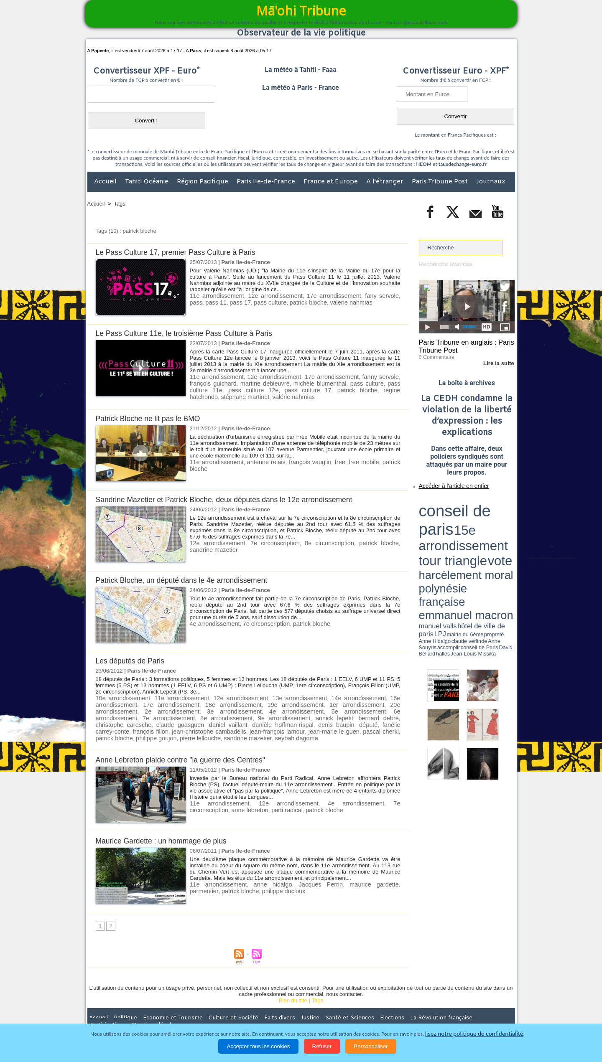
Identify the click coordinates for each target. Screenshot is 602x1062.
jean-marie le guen (137, 727)
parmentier (385, 873)
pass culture (248, 302)
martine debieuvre (236, 383)
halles (456, 530)
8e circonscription (314, 541)
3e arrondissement (161, 709)
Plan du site (293, 990)
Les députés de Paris (133, 659)
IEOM (424, 164)
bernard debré (242, 715)
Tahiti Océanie (147, 182)
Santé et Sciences (319, 1007)
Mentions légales (491, 1007)
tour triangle (478, 509)
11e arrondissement (215, 295)
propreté (447, 527)
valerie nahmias (322, 302)
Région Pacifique (203, 182)
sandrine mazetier (335, 727)
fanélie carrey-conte (233, 721)
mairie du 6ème (433, 527)
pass (392, 295)
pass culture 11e (365, 383)
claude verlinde (477, 527)
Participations (450, 1007)
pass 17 (221, 302)
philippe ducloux (245, 880)
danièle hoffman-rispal (123, 721)
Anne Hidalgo (460, 527)
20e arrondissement (366, 702)
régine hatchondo (327, 389)
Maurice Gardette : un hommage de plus (167, 830)
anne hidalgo (261, 873)
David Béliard (444, 530)
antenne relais (258, 460)
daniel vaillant (382, 715)
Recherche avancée (443, 264)
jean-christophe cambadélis (331, 721)
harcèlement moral (441, 516)
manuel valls (473, 523)
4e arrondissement (212, 622)
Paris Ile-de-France (267, 182)
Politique (121, 1007)
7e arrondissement (366, 709)
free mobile (344, 460)
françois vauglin (297, 460)
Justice (284, 1007)
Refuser (322, 1046)
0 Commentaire (434, 354)
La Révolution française (400, 1007)
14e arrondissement (358, 696)
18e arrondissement (212, 702)
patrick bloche (282, 302)
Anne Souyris (493, 527)
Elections (356, 1007)
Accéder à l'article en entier (446, 482)
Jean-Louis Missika (470, 530)
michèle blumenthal (285, 383)
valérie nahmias (209, 395)
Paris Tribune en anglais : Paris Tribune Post (462, 345)
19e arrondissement (264, 702)
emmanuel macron (441, 522)
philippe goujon (252, 727)
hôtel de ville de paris (497, 523)
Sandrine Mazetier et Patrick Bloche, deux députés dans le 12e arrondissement (235, 497)
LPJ (421, 527)
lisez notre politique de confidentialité (474, 1034)
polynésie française (487, 516)
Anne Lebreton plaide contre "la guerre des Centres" (188, 748)
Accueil (106, 182)
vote (500, 509)
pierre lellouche (292, 727)
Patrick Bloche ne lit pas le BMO (152, 416)
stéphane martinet (376, 389)
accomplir (507, 527)
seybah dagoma (379, 727)
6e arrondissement (315, 709)
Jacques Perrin (302, 873)
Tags (119, 204)
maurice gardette (347, 873)
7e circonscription (266, 541)
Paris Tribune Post (440, 182)
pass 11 (199, 302)
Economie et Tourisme (164, 1007)
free (323, 460)
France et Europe (332, 182)
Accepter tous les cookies (258, 1046)
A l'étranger (385, 182)
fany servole (367, 295)
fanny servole (361, 376)
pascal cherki (179, 727)
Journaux (490, 182)
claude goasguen (339, 715)
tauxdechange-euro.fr (463, 164)
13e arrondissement (299, 696)
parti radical (226, 798)
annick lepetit (204, 715)
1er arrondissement (315, 702)
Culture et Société (218, 1007)
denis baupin (169, 721)
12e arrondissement (268, 295)
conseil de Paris (427, 530)
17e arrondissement (322, 295)
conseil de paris (445, 502)
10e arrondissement (122, 696)
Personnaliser (371, 1046)
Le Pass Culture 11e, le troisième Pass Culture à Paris (191, 333)
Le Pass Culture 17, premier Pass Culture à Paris (182, 252)
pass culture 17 (242, 389)
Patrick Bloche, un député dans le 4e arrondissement (189, 578)
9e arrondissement (160, 715)
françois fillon (278, 721)
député (197, 721)
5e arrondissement (263, 709)
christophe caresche (289, 715)
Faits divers (259, 1007)
